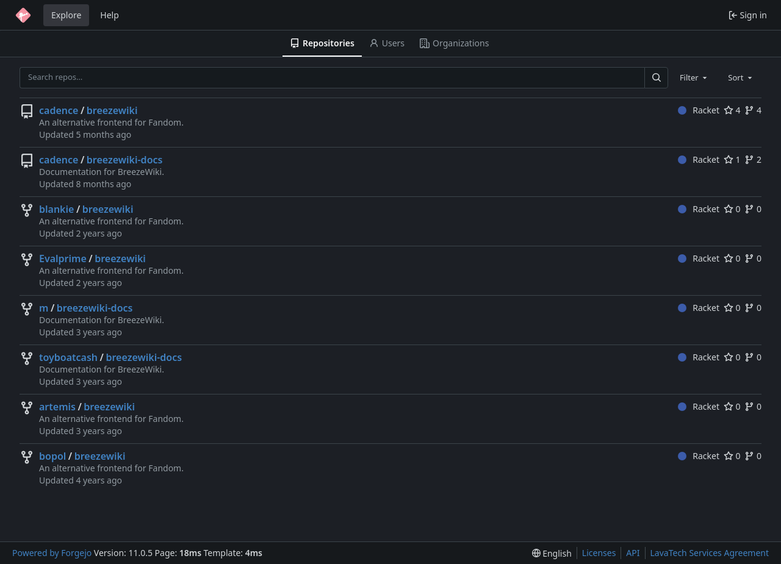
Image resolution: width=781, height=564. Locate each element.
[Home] (23, 15)
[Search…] (656, 77)
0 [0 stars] (732, 209)
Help (109, 15)
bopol (52, 456)
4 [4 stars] (732, 110)
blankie (56, 209)
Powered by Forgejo (52, 553)
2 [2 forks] (752, 159)
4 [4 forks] (752, 110)
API (632, 553)
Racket (698, 110)
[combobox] (694, 77)
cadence (58, 110)
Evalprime (63, 258)
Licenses (599, 553)
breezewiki (112, 110)
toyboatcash (68, 357)
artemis (57, 407)
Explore (66, 15)
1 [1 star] (732, 159)
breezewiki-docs (125, 160)
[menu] (552, 553)
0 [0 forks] (752, 209)
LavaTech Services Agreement (709, 553)
